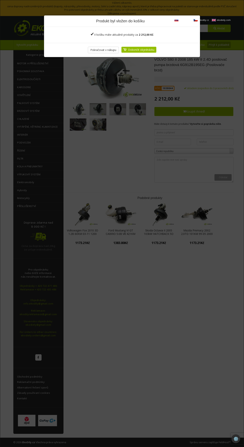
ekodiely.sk (182, 20)
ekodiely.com (221, 20)
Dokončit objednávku (141, 50)
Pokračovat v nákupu (103, 50)
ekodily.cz (201, 20)
